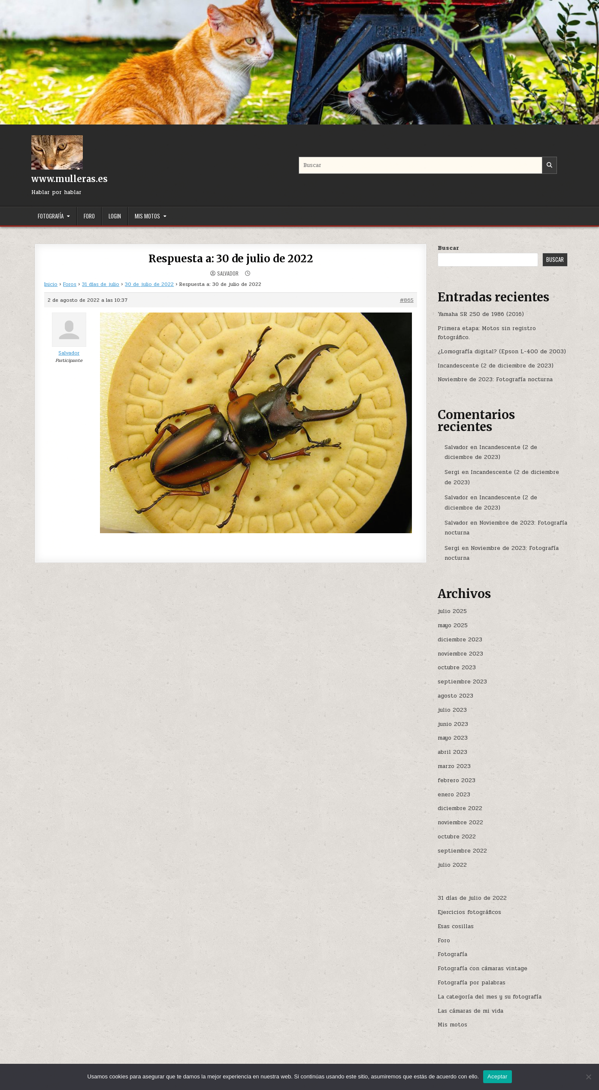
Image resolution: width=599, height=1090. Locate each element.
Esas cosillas (456, 926)
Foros (69, 284)
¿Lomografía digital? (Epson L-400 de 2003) (502, 351)
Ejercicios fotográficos (469, 912)
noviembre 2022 (460, 822)
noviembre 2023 (460, 654)
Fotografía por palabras (471, 982)
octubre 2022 (457, 836)
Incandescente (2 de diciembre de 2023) (496, 365)
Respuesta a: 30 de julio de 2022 (230, 258)
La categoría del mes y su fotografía (490, 997)
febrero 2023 (456, 780)
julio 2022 (452, 865)
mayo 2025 (453, 625)
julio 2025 (452, 611)
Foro (89, 216)
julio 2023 (452, 710)
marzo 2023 (454, 766)
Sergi (452, 472)
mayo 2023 (453, 738)
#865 (407, 300)
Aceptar (497, 1076)
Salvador (228, 273)
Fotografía (51, 216)
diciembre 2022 (460, 808)
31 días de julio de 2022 (472, 898)
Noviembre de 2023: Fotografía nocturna (495, 379)
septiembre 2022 (462, 851)
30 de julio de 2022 (149, 284)
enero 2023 (454, 794)
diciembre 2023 (460, 639)
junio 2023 (453, 724)
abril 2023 (452, 752)
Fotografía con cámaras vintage (482, 968)
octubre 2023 (457, 667)
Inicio (50, 284)
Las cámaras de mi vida (470, 1011)
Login (115, 216)
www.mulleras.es (69, 178)
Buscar (448, 248)
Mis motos (147, 216)
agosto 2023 (455, 696)
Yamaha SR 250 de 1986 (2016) (481, 314)
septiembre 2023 (462, 681)
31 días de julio (100, 284)
